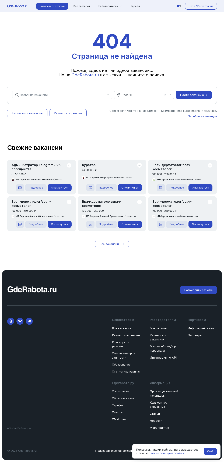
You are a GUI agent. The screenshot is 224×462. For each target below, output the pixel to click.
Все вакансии (82, 6)
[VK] (19, 321)
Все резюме (158, 328)
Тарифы (135, 6)
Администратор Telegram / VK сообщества (36, 167)
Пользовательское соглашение (117, 450)
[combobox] (60, 95)
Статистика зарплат (126, 371)
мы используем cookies (167, 453)
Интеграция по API (163, 357)
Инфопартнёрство (201, 328)
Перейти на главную (202, 116)
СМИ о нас (119, 419)
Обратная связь (123, 398)
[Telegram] (29, 321)
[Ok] (10, 321)
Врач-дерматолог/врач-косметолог (172, 167)
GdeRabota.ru (85, 74)
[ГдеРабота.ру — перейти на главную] (18, 6)
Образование (121, 364)
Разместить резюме (126, 335)
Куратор (89, 165)
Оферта (117, 412)
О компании (120, 391)
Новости (156, 420)
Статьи (155, 413)
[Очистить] (165, 95)
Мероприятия (159, 427)
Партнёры (195, 335)
